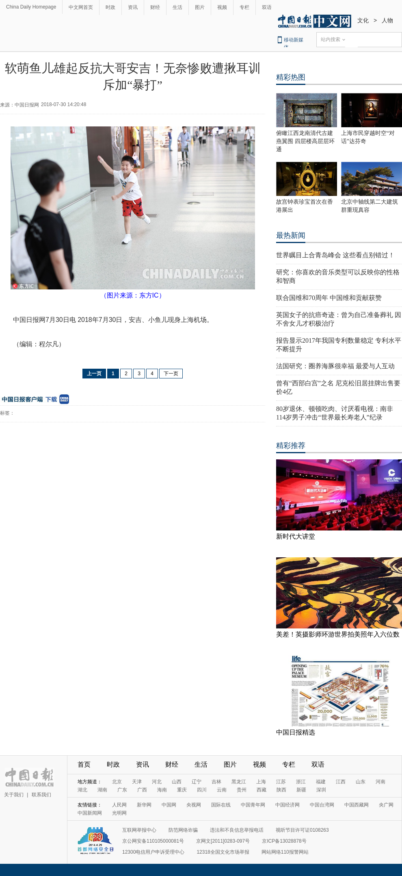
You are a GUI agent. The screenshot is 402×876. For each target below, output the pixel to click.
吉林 (216, 782)
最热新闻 (290, 235)
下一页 (171, 373)
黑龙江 (238, 782)
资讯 (133, 7)
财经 (155, 7)
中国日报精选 (295, 732)
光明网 (119, 813)
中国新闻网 (90, 813)
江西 (341, 782)
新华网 (144, 805)
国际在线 (221, 805)
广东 (122, 790)
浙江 (301, 782)
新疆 (301, 790)
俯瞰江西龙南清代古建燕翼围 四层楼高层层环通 (305, 141)
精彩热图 (290, 77)
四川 (202, 790)
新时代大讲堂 (295, 536)
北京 (117, 782)
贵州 (241, 790)
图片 (200, 7)
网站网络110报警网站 (285, 852)
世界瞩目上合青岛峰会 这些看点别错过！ (335, 255)
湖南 (102, 790)
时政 (110, 7)
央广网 (386, 805)
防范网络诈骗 (183, 830)
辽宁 (196, 782)
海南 (162, 790)
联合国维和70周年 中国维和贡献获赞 (329, 297)
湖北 (82, 790)
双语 (267, 7)
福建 (321, 782)
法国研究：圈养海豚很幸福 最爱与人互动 (335, 366)
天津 (137, 782)
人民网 (119, 805)
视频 (222, 7)
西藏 (261, 790)
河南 (380, 782)
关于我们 (14, 795)
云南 (222, 790)
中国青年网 (253, 805)
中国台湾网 (322, 805)
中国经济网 (287, 805)
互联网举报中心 (139, 830)
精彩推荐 (290, 445)
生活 (177, 7)
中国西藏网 (356, 805)
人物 (387, 20)
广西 (142, 790)
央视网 (193, 805)
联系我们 (41, 795)
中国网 (169, 805)
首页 (84, 764)
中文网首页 (81, 7)
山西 (177, 782)
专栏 (244, 7)
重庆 (182, 790)
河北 (157, 782)
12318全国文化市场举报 (223, 852)
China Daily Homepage (31, 7)
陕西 (281, 790)
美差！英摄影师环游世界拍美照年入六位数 (338, 634)
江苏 (281, 782)
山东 (360, 782)
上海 (261, 782)
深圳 (321, 790)
